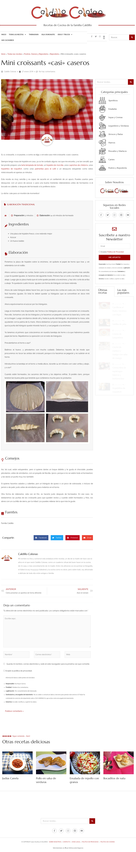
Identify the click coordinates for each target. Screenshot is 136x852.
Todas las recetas (17, 34)
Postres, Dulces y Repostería (36, 54)
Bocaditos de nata (114, 778)
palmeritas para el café (45, 169)
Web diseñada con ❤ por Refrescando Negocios (68, 848)
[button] (41, 537)
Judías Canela (10, 778)
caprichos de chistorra (78, 165)
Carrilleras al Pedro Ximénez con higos (119, 309)
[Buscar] (132, 37)
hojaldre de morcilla (54, 165)
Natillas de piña (119, 322)
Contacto (66, 842)
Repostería (54, 54)
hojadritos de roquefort (11, 169)
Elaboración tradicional (19, 204)
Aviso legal (76, 842)
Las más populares (123, 291)
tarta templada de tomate (32, 165)
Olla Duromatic (48, 34)
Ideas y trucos (65, 34)
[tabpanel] (47, 329)
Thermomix (34, 34)
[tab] (47, 204)
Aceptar (112, 252)
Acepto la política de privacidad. (17, 671)
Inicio (3, 34)
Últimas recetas (102, 291)
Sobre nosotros (55, 842)
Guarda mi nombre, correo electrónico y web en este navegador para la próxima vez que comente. (48, 664)
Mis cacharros (7, 40)
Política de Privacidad (115, 252)
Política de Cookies (107, 842)
